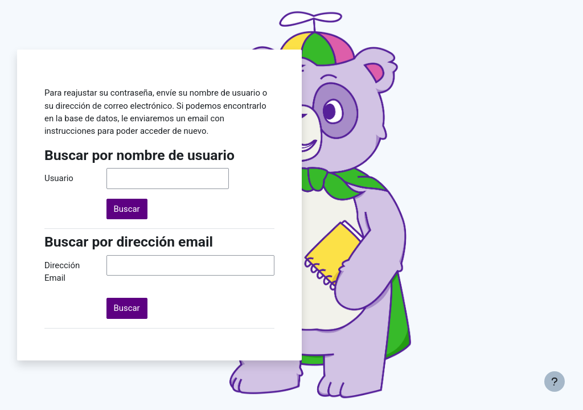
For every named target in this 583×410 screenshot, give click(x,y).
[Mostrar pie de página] (554, 381)
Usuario (58, 178)
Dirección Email (62, 271)
